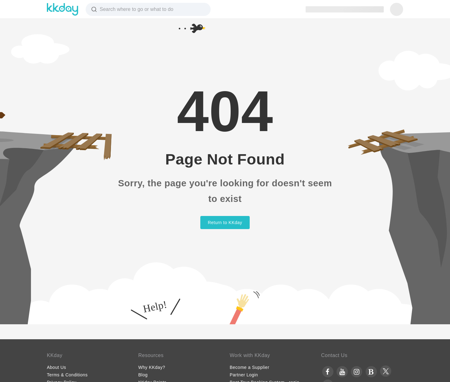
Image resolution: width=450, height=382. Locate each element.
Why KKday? (151, 367)
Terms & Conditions (67, 374)
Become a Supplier (249, 367)
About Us (56, 367)
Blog (143, 374)
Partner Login (244, 374)
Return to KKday (225, 222)
